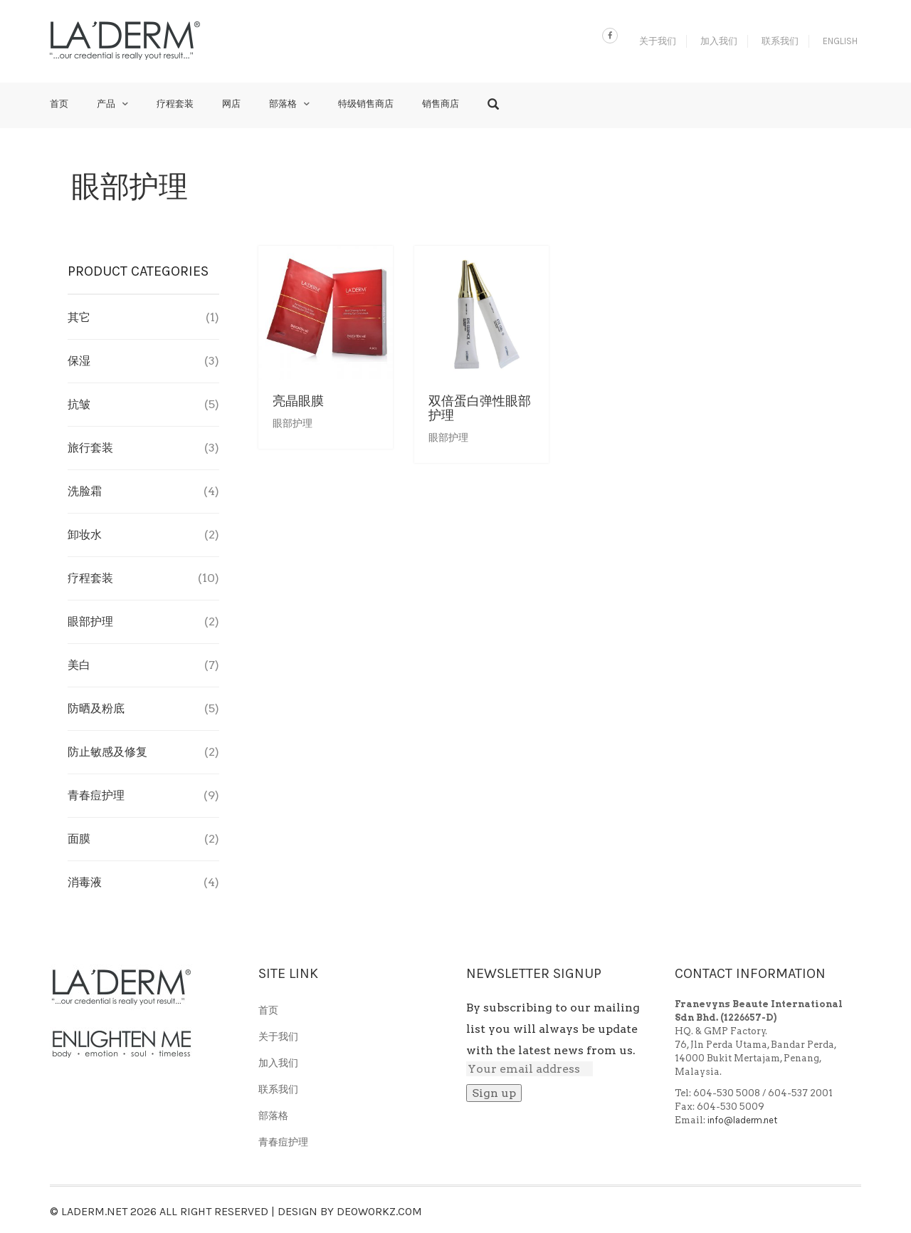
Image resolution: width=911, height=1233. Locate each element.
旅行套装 (90, 447)
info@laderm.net (742, 1120)
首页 (59, 103)
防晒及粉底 (96, 708)
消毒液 (85, 882)
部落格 (283, 103)
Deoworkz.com (379, 1211)
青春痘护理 (96, 795)
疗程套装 (175, 103)
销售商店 (440, 103)
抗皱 (79, 404)
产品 (106, 103)
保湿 (79, 361)
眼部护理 (292, 423)
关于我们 (657, 41)
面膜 (79, 839)
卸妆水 (85, 534)
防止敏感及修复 (107, 752)
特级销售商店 (366, 103)
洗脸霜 (85, 491)
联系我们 (780, 41)
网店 (231, 103)
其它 (79, 317)
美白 (79, 665)
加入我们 (718, 41)
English (840, 41)
